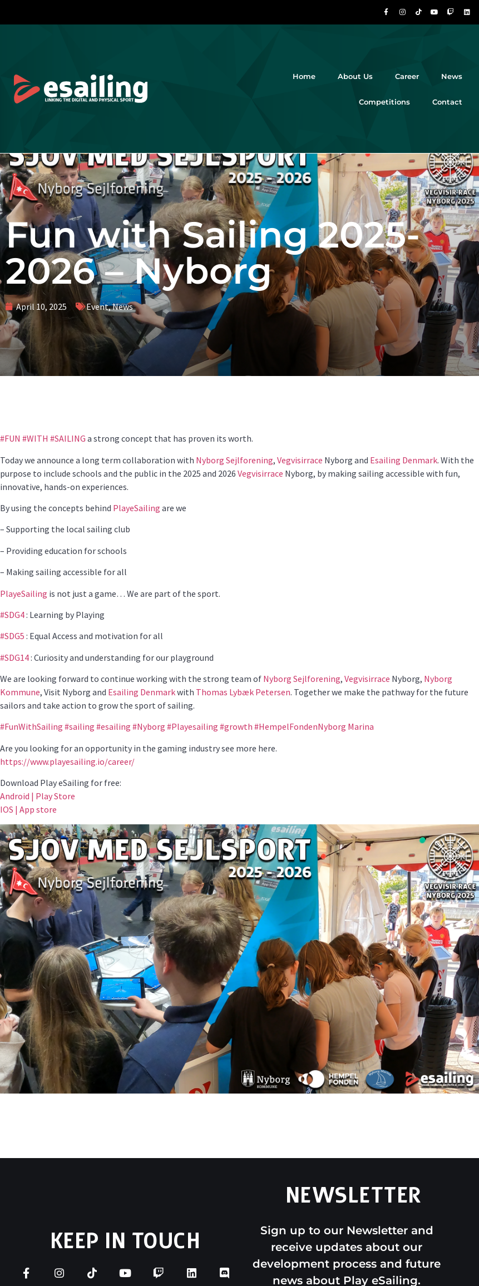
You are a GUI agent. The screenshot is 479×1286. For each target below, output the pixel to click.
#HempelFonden (285, 726)
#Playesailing (191, 726)
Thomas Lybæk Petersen (243, 692)
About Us (355, 76)
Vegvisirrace (300, 460)
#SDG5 (12, 635)
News (451, 76)
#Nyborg (148, 726)
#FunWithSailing (31, 726)
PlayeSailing (136, 507)
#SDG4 (12, 614)
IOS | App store (28, 809)
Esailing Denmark (403, 460)
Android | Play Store (37, 796)
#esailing (113, 726)
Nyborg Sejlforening (234, 460)
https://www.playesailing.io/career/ (67, 761)
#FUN (10, 438)
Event (97, 306)
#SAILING (67, 438)
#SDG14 (14, 657)
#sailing (79, 726)
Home (304, 76)
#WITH (34, 438)
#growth (235, 726)
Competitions (384, 101)
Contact (447, 101)
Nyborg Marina (346, 726)
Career (407, 76)
